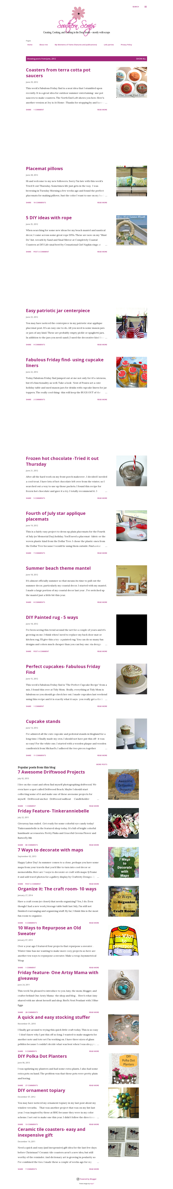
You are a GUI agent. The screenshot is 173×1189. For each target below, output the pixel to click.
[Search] (136, 6)
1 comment (39, 109)
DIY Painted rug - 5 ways (52, 617)
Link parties (107, 45)
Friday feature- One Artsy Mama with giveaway (58, 975)
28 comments (31, 1012)
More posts (101, 764)
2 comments (39, 399)
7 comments (39, 553)
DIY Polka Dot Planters (42, 1056)
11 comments (40, 755)
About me (42, 45)
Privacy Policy (125, 45)
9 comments (39, 344)
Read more (102, 109)
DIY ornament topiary (41, 1090)
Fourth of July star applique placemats (56, 516)
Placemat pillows (44, 168)
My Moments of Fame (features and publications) (74, 45)
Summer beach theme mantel (58, 568)
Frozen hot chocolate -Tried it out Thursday (62, 461)
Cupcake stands (43, 721)
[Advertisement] (66, 138)
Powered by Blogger (86, 1179)
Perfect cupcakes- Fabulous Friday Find (63, 669)
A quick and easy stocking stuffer (54, 1017)
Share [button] (28, 109)
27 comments (31, 1085)
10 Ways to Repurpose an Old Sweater (49, 930)
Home (28, 45)
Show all (141, 58)
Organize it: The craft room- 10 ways (57, 889)
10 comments (40, 202)
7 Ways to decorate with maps (50, 850)
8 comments (39, 602)
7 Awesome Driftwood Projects (51, 772)
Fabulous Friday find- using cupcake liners (65, 362)
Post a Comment (41, 252)
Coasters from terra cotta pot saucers (58, 73)
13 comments (31, 1124)
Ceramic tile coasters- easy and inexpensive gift (51, 1132)
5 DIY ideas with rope (49, 218)
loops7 (92, 1183)
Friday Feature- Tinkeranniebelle (53, 811)
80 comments (31, 845)
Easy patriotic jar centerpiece (58, 310)
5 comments (39, 498)
